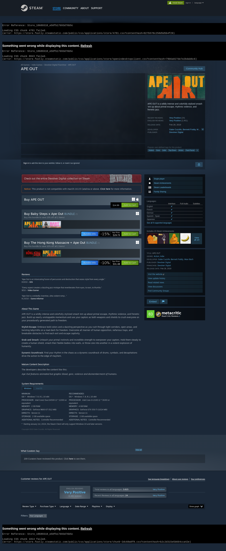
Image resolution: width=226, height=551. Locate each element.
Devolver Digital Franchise (55, 68)
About (84, 8)
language (198, 3)
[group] (113, 522)
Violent (151, 154)
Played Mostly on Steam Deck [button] (113, 522)
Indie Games (37, 68)
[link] (110, 237)
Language (64, 512)
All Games (25, 68)
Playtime (96, 512)
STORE (57, 8)
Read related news (156, 286)
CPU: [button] (154, 522)
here (71, 462)
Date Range (80, 512)
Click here (105, 192)
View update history (156, 282)
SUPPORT (96, 8)
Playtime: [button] (91, 522)
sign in (188, 3)
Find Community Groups (158, 294)
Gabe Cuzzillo (175, 133)
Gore (158, 154)
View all (139, 453)
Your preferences (198, 483)
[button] (130, 208)
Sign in (26, 167)
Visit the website (156, 278)
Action (181, 154)
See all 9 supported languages (159, 226)
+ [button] (197, 154)
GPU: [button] (165, 522)
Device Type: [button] (178, 522)
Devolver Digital (176, 136)
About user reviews (180, 483)
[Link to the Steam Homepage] (34, 10)
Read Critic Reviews (170, 320)
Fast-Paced (190, 154)
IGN (31, 286)
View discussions (155, 290)
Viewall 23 (196, 242)
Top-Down (172, 154)
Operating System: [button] (138, 522)
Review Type (28, 512)
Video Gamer (33, 294)
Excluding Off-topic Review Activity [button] (67, 522)
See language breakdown (159, 483)
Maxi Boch (188, 263)
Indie (164, 154)
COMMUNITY (70, 8)
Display (109, 512)
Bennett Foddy (189, 133)
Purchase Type (47, 512)
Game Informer (37, 302)
